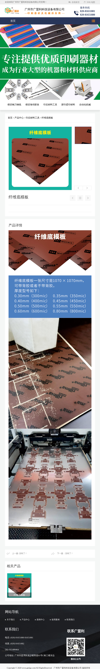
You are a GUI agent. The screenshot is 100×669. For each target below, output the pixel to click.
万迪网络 (66, 664)
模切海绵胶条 (32, 104)
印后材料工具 (50, 104)
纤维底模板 (47, 118)
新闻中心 (41, 614)
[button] (78, 188)
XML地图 (91, 2)
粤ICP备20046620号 (38, 664)
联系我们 (71, 614)
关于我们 (11, 614)
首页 (13, 20)
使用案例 (56, 614)
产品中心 (19, 118)
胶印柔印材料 (68, 104)
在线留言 (76, 2)
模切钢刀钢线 (14, 104)
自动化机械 (85, 104)
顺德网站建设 (54, 664)
